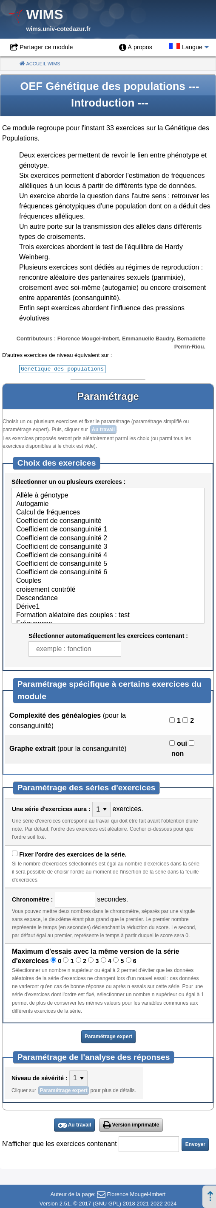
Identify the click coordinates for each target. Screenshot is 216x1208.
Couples (108, 580)
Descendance (108, 598)
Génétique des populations (62, 368)
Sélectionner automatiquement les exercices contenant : (108, 635)
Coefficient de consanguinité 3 (108, 546)
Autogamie (108, 504)
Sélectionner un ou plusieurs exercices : (68, 481)
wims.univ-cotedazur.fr (58, 28)
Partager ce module (46, 47)
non (177, 753)
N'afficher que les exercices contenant (59, 1143)
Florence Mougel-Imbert (136, 1194)
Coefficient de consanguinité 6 (108, 572)
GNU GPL (106, 1203)
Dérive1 (108, 606)
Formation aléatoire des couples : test (108, 615)
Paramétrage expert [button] (108, 1036)
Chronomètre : (32, 899)
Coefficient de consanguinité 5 (108, 563)
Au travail (103, 429)
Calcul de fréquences (108, 512)
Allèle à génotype (108, 495)
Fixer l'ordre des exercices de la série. (72, 854)
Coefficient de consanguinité (108, 521)
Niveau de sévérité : (39, 1077)
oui (182, 743)
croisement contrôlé (108, 589)
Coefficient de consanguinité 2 (108, 538)
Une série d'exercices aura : (51, 808)
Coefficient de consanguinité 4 (108, 555)
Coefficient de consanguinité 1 (108, 529)
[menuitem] (135, 47)
